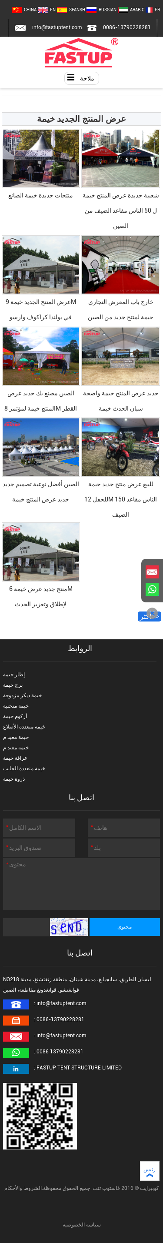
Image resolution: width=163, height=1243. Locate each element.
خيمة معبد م (16, 737)
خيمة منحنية (16, 706)
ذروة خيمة (14, 779)
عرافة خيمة (15, 758)
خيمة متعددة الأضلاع (24, 727)
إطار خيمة (14, 675)
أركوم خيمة (15, 716)
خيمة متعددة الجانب (24, 768)
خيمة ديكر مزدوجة (22, 695)
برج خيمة (13, 685)
